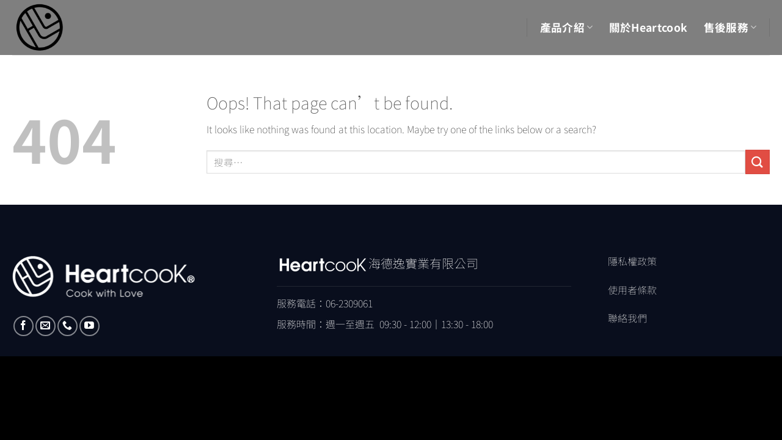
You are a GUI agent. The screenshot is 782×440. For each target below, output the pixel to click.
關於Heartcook (648, 27)
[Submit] (757, 162)
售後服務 (730, 27)
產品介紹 (566, 27)
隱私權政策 (632, 261)
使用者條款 (632, 289)
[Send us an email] (45, 326)
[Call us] (67, 326)
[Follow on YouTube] (89, 326)
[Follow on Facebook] (23, 326)
